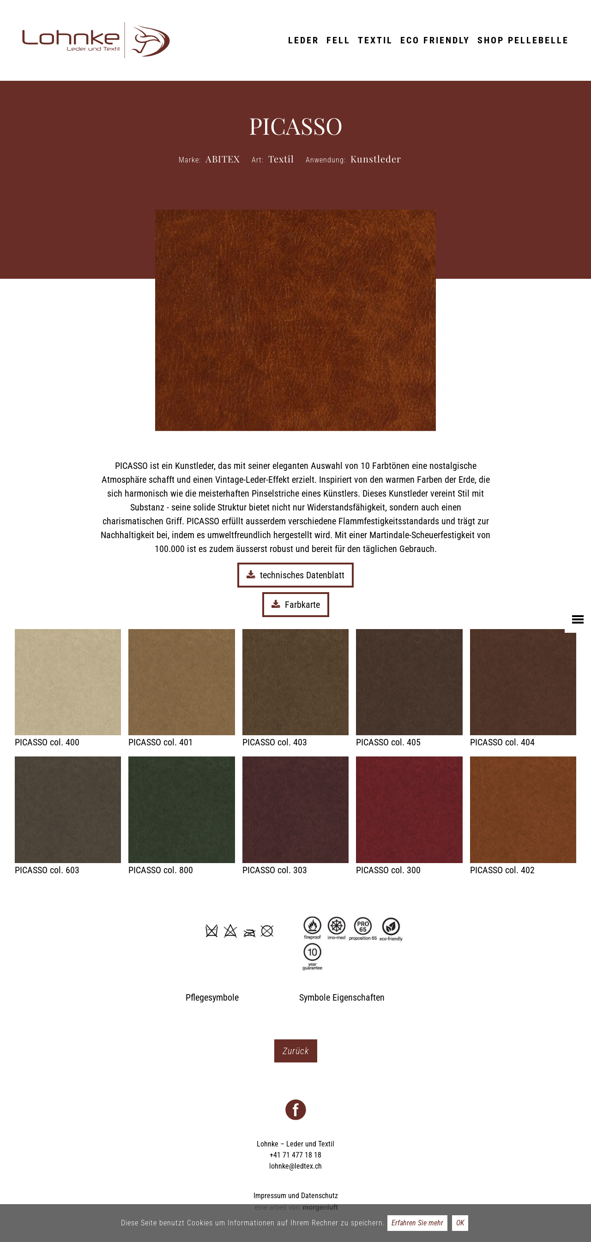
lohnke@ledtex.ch (295, 1166)
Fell (338, 40)
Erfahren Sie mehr (417, 1222)
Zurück (296, 1050)
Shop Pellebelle (523, 40)
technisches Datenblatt (295, 575)
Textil (375, 40)
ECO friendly (435, 40)
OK (460, 1222)
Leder (303, 40)
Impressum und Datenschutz (295, 1195)
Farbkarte (295, 604)
